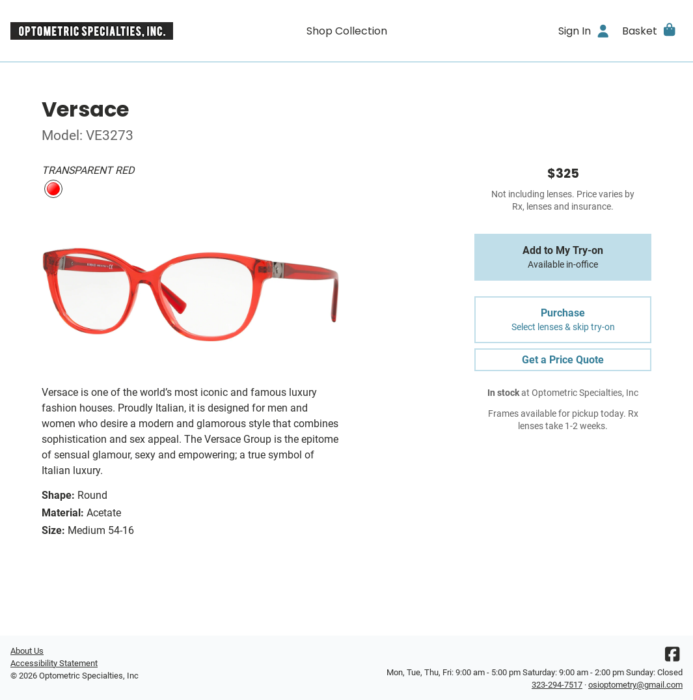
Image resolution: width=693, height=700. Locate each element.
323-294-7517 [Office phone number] (557, 685)
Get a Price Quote (563, 360)
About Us (27, 651)
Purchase (562, 320)
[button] (650, 30)
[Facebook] (672, 657)
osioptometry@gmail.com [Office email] (635, 685)
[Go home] (94, 30)
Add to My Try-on (562, 257)
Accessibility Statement (54, 663)
